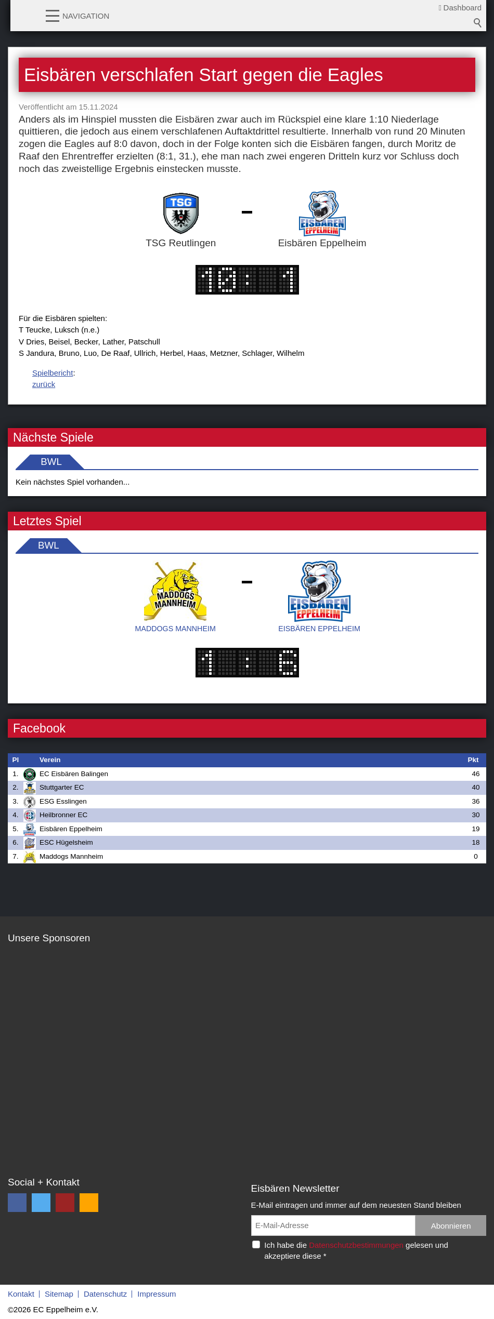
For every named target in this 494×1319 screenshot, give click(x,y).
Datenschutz (105, 1293)
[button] (52, 15)
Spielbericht (52, 372)
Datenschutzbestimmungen (356, 1245)
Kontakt (21, 1293)
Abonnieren (451, 1225)
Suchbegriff (478, 23)
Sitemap (59, 1293)
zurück (43, 384)
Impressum (156, 1293)
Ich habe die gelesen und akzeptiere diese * (356, 1250)
